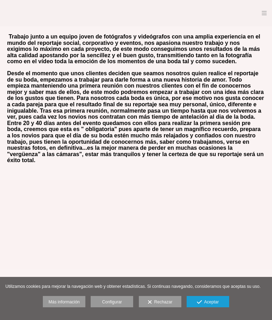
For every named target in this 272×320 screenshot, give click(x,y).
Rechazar (160, 302)
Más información (64, 302)
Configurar (112, 302)
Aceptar (208, 302)
